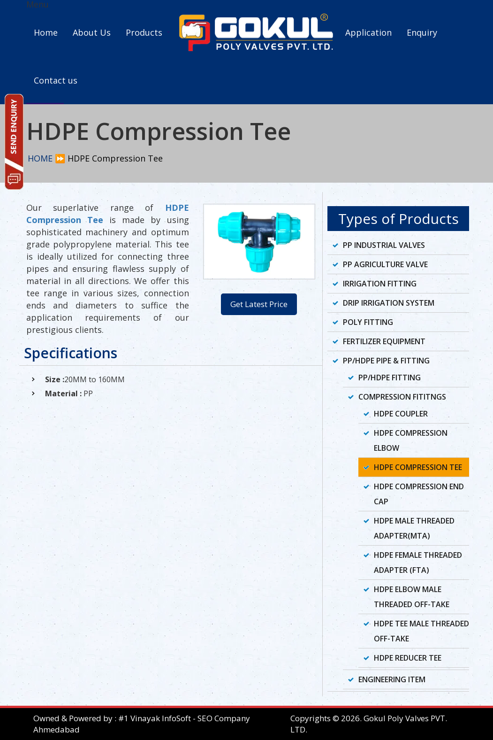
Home (46, 32)
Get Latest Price (259, 304)
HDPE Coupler (401, 414)
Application (368, 32)
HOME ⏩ (46, 158)
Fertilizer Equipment (384, 341)
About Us (92, 32)
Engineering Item (391, 679)
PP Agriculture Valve (385, 264)
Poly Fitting (368, 322)
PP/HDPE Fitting (389, 377)
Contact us (55, 80)
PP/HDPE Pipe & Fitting (386, 360)
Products (144, 32)
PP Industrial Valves (384, 245)
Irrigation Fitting (380, 283)
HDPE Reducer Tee (407, 658)
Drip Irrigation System (388, 303)
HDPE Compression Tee (418, 467)
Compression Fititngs (402, 397)
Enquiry (422, 32)
